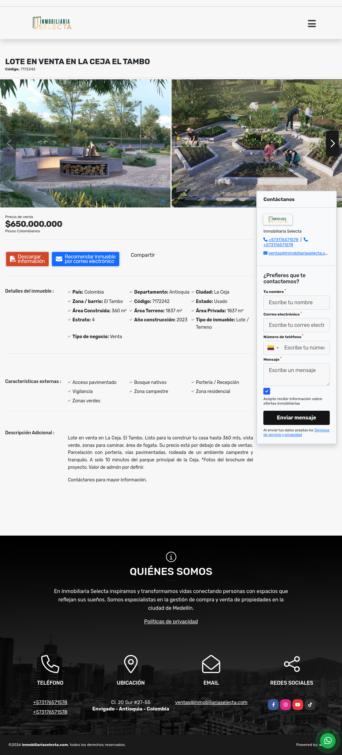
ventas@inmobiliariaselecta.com (300, 253)
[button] (163, 201)
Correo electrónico (282, 314)
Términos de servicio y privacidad (296, 432)
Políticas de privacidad (171, 622)
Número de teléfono (283, 336)
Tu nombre (274, 291)
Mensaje (272, 359)
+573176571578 (283, 239)
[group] (85, 143)
